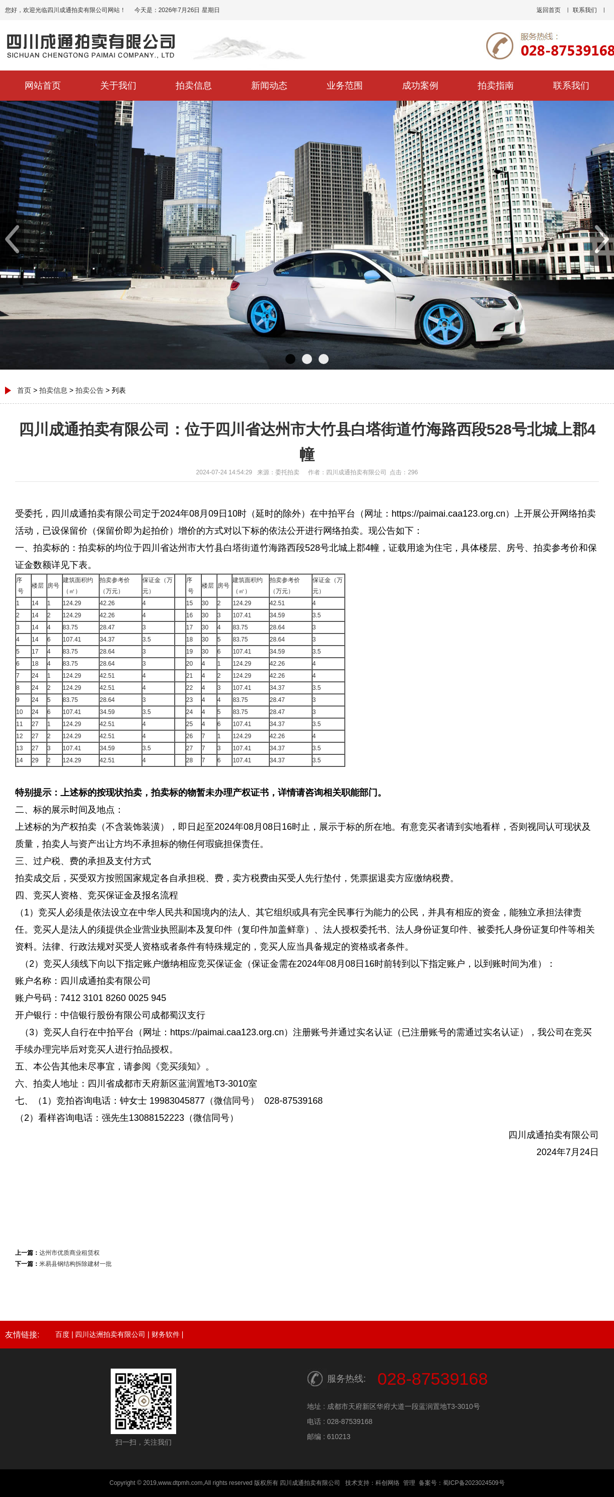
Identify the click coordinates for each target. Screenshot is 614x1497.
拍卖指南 (496, 86)
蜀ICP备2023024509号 (474, 1482)
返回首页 (548, 10)
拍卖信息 (194, 86)
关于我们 (118, 86)
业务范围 (345, 86)
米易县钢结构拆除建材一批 (75, 1263)
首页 (24, 390)
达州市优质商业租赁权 (69, 1252)
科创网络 (387, 1482)
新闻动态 (269, 86)
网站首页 (43, 86)
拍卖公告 (89, 390)
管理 (409, 1482)
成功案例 (420, 86)
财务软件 (165, 1334)
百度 (62, 1334)
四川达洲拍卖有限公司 (110, 1334)
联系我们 (585, 10)
